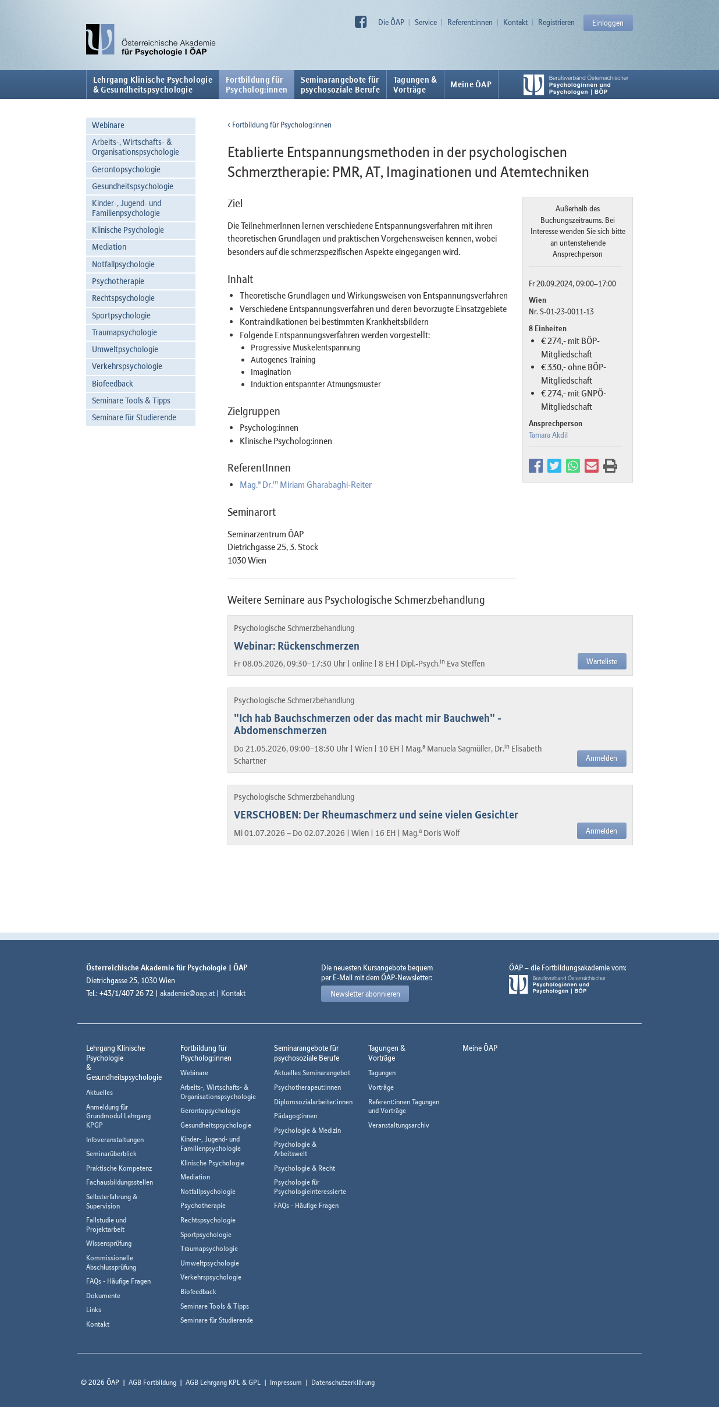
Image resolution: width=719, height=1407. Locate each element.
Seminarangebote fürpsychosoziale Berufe (340, 84)
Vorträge (381, 1087)
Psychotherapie (118, 281)
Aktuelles (99, 1092)
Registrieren (556, 22)
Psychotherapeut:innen (307, 1087)
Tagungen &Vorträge (415, 84)
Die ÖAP (391, 22)
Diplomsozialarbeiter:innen (313, 1101)
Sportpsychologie (121, 315)
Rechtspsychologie (123, 298)
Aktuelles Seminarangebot (312, 1072)
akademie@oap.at (187, 993)
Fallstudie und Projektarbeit (106, 1224)
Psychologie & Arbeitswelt (295, 1149)
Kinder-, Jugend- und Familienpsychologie (126, 208)
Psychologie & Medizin (307, 1130)
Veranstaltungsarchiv (398, 1125)
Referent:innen (470, 22)
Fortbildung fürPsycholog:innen (257, 84)
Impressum (286, 1382)
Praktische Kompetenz (119, 1168)
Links (93, 1309)
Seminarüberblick (111, 1153)
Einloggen (608, 22)
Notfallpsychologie (123, 264)
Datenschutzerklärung (343, 1382)
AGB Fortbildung (152, 1382)
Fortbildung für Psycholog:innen (279, 124)
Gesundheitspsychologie (132, 186)
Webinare (108, 125)
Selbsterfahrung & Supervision (111, 1201)
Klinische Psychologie (128, 230)
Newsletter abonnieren (365, 993)
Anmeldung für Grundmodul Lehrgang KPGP (118, 1116)
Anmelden (601, 758)
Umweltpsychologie (125, 349)
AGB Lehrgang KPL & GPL (223, 1382)
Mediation (109, 246)
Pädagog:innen (295, 1115)
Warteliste (601, 661)
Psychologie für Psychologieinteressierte (310, 1187)
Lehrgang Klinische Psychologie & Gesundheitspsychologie (152, 84)
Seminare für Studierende (134, 417)
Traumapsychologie (124, 332)
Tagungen (382, 1072)
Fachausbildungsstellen (119, 1182)
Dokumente (103, 1295)
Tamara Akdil (548, 435)
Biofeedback (112, 383)
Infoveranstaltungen (115, 1139)
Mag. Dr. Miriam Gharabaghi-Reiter (306, 484)
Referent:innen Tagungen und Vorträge (403, 1106)
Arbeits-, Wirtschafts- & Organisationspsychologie (135, 147)
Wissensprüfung (108, 1243)
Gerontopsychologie (126, 169)
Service (426, 22)
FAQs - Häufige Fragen (118, 1281)
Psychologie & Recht (304, 1168)
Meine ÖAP (471, 84)
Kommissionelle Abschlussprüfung (111, 1262)
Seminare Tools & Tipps (131, 400)
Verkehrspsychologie (127, 366)
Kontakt (515, 22)
